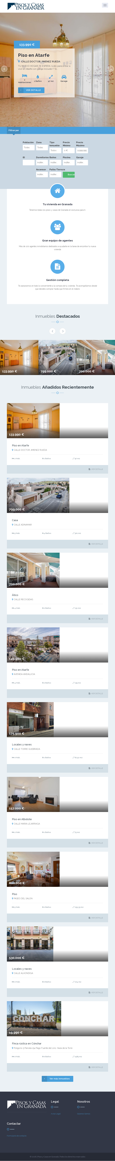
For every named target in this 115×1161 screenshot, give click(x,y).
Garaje (80, 157)
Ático (15, 595)
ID (24, 157)
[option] (57, 70)
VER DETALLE (29, 90)
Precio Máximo (80, 144)
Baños (52, 157)
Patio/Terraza (55, 169)
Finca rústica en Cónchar (26, 1043)
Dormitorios (42, 157)
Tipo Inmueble (54, 144)
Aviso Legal (56, 1114)
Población (28, 142)
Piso (14, 894)
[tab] (14, 130)
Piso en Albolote (22, 819)
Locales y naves (22, 744)
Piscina (66, 157)
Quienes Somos (83, 1114)
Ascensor (41, 169)
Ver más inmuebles (56, 1079)
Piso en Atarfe (20, 445)
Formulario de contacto (16, 1136)
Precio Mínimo (66, 144)
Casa (15, 520)
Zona (39, 142)
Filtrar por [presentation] (14, 130)
